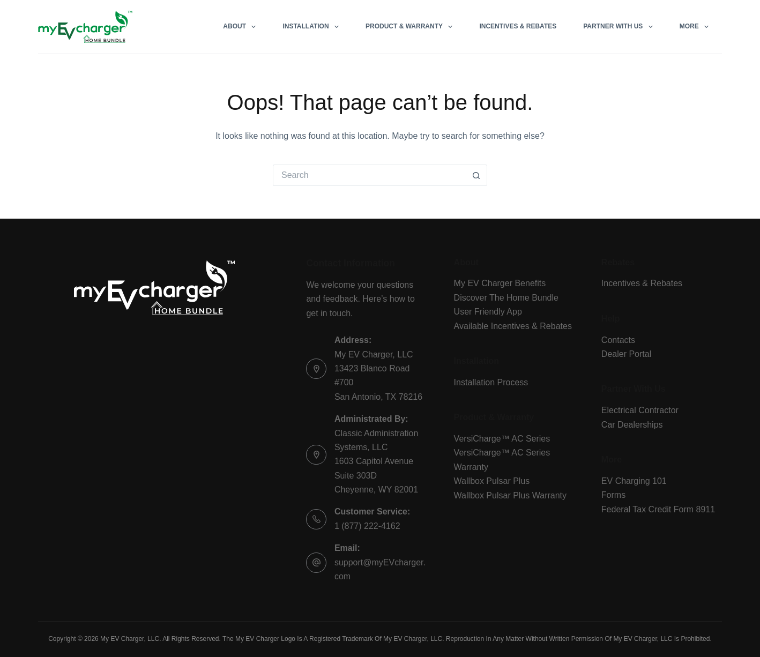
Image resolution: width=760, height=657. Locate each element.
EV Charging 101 (634, 481)
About (241, 26)
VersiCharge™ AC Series (502, 438)
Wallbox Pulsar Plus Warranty (510, 495)
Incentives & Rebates (517, 26)
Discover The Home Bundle (506, 297)
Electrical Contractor (640, 410)
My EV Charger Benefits (500, 283)
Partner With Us (620, 26)
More (696, 26)
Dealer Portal (626, 354)
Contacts (618, 340)
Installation (312, 26)
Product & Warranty (411, 26)
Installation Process (491, 382)
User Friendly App (488, 311)
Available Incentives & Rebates (513, 326)
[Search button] (476, 175)
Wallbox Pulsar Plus (492, 481)
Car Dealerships (632, 424)
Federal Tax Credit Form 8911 (658, 509)
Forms (613, 494)
